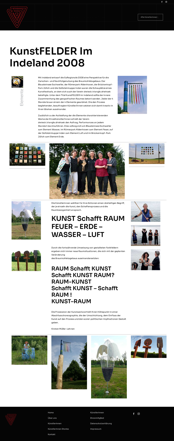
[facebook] (162, 2)
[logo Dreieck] (17, 7)
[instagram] (166, 2)
